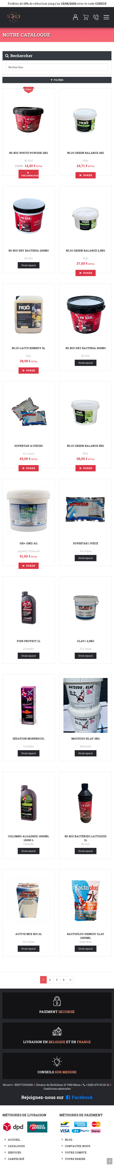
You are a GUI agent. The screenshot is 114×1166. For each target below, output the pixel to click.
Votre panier (75, 1159)
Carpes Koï (16, 1159)
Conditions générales (57, 1088)
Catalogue (16, 1146)
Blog (68, 1139)
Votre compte (75, 1152)
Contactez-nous (77, 1146)
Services (14, 1152)
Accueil (14, 1139)
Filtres (57, 79)
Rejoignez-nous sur (57, 1097)
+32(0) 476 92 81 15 (97, 1084)
